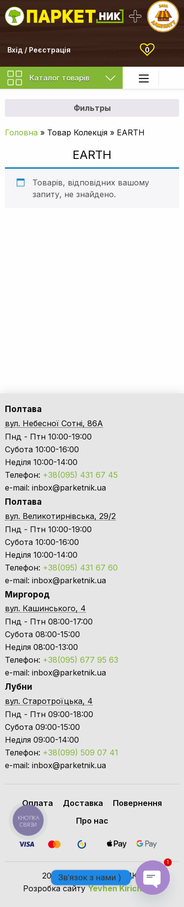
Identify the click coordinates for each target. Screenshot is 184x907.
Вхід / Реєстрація (39, 50)
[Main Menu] (144, 78)
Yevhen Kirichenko (124, 888)
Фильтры (92, 108)
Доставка (83, 803)
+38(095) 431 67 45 (80, 475)
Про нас (92, 821)
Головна (21, 132)
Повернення (137, 803)
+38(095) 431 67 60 (80, 567)
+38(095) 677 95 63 (80, 660)
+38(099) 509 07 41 (80, 752)
